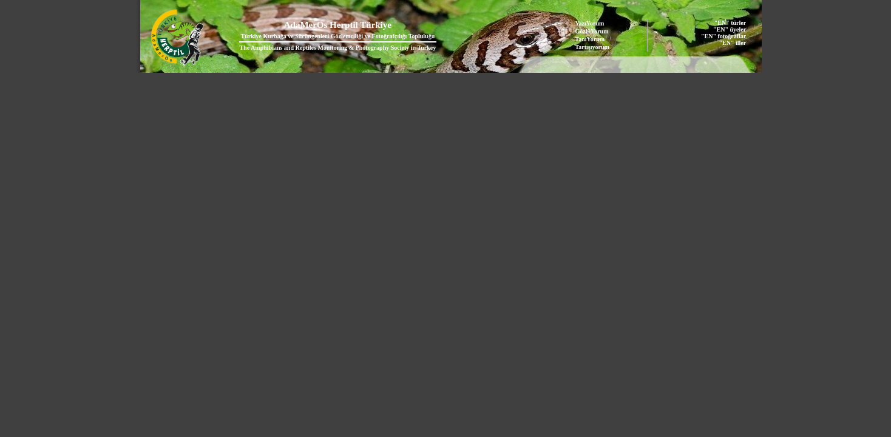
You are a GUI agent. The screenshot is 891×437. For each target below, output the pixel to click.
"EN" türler (730, 22)
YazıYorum (590, 23)
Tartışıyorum (592, 47)
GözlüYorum (592, 31)
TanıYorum (590, 39)
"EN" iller (732, 42)
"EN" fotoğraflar (723, 36)
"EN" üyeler (729, 29)
